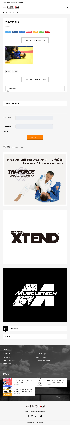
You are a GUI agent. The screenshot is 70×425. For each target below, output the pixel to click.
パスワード (7, 126)
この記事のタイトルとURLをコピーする (35, 40)
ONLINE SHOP (7, 363)
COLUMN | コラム (41, 357)
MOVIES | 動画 (7, 357)
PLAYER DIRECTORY (9, 360)
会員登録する (6, 146)
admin (14, 88)
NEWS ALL (8, 336)
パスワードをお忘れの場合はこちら (13, 147)
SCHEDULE (6, 354)
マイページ (6, 131)
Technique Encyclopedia (43, 360)
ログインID (7, 118)
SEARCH (67, 2)
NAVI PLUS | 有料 (41, 354)
